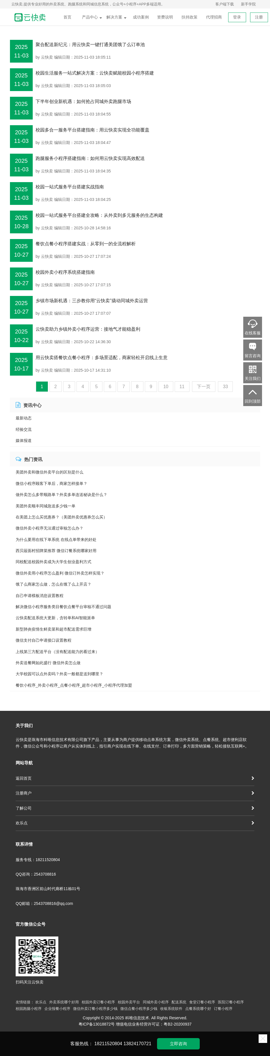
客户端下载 (224, 4)
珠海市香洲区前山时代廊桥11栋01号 (48, 888)
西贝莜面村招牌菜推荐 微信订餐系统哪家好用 (56, 550)
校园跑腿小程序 (29, 1008)
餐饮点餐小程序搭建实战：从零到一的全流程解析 (86, 243)
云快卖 (47, 57)
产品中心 (92, 17)
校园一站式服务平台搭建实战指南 (70, 186)
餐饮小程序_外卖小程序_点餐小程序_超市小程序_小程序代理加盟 (74, 685)
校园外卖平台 (129, 1002)
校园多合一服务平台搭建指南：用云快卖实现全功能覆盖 (92, 129)
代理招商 (214, 17)
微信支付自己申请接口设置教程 (43, 640)
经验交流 (24, 429)
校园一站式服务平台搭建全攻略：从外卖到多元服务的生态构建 (99, 215)
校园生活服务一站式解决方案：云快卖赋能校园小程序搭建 (95, 73)
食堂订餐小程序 (202, 1002)
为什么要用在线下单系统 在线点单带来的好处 (56, 539)
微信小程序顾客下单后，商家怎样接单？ (51, 483)
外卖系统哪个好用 (64, 1002)
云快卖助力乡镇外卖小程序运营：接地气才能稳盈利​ (88, 329)
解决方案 (116, 17)
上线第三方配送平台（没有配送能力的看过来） (57, 651)
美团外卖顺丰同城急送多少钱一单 (45, 506)
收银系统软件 (171, 1008)
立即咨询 (178, 1043)
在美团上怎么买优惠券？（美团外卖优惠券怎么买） (61, 517)
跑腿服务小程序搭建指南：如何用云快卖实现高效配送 (90, 158)
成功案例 (141, 17)
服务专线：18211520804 (38, 859)
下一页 (204, 386)
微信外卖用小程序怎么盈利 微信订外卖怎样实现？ (60, 573)
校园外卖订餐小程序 (98, 1002)
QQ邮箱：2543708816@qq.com (44, 903)
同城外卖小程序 (156, 1002)
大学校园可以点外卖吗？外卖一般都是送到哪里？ (59, 674)
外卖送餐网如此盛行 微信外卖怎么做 (48, 662)
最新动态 (24, 418)
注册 (259, 17)
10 (165, 386)
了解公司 (135, 808)
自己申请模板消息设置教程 (39, 595)
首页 (67, 17)
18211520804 (108, 1043)
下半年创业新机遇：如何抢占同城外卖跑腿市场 (83, 101)
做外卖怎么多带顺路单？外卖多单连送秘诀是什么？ (61, 494)
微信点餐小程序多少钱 (138, 1008)
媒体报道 (24, 440)
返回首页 (135, 778)
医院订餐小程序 (231, 1002)
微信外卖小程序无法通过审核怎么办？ (49, 528)
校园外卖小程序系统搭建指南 (65, 272)
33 (225, 386)
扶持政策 (189, 17)
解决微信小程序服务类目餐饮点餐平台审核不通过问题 (63, 606)
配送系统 (179, 1002)
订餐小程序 (223, 1008)
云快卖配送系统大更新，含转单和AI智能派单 (55, 618)
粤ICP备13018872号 (97, 1024)
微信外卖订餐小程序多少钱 (95, 1008)
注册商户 (135, 793)
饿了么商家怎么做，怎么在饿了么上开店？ (53, 584)
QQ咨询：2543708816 (36, 874)
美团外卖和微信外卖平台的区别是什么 (49, 472)
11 (182, 386)
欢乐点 (135, 823)
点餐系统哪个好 (198, 1008)
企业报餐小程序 (57, 1008)
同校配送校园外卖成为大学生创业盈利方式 (53, 561)
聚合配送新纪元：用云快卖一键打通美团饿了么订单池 (90, 44)
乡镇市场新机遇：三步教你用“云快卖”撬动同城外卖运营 (92, 300)
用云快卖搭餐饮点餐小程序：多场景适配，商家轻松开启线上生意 (102, 357)
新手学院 (248, 4)
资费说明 (165, 17)
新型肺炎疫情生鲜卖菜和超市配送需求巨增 (53, 629)
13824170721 (137, 1043)
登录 (237, 17)
